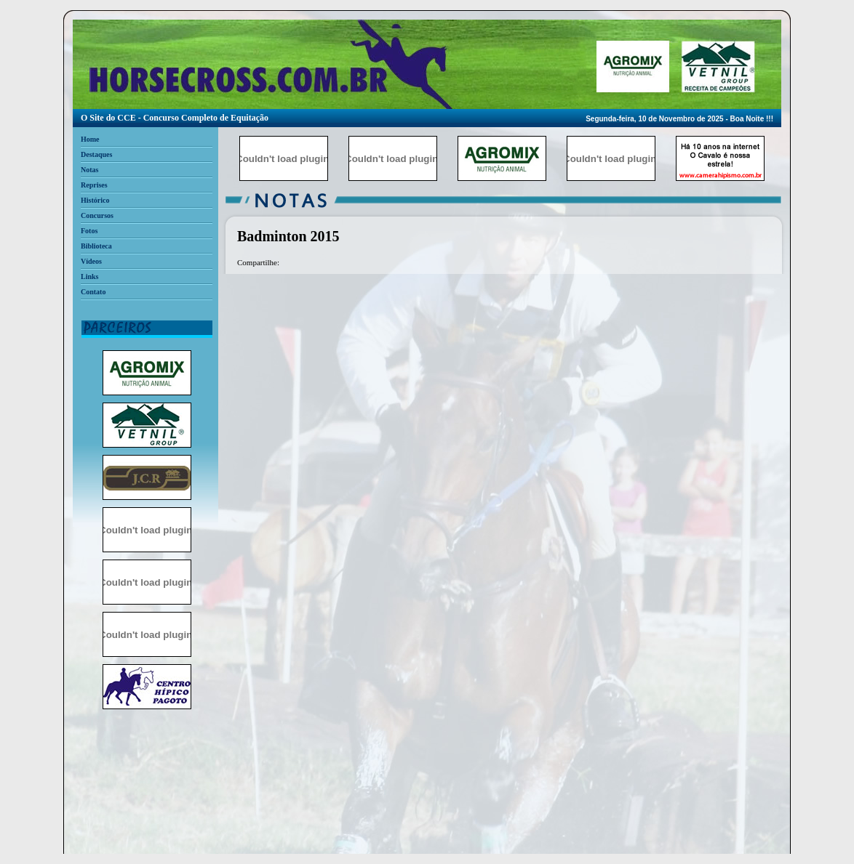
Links (89, 276)
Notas (89, 170)
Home (90, 139)
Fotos (89, 231)
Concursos (97, 215)
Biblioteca (96, 246)
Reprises (94, 185)
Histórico (95, 200)
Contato (93, 292)
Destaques (96, 154)
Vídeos (91, 261)
